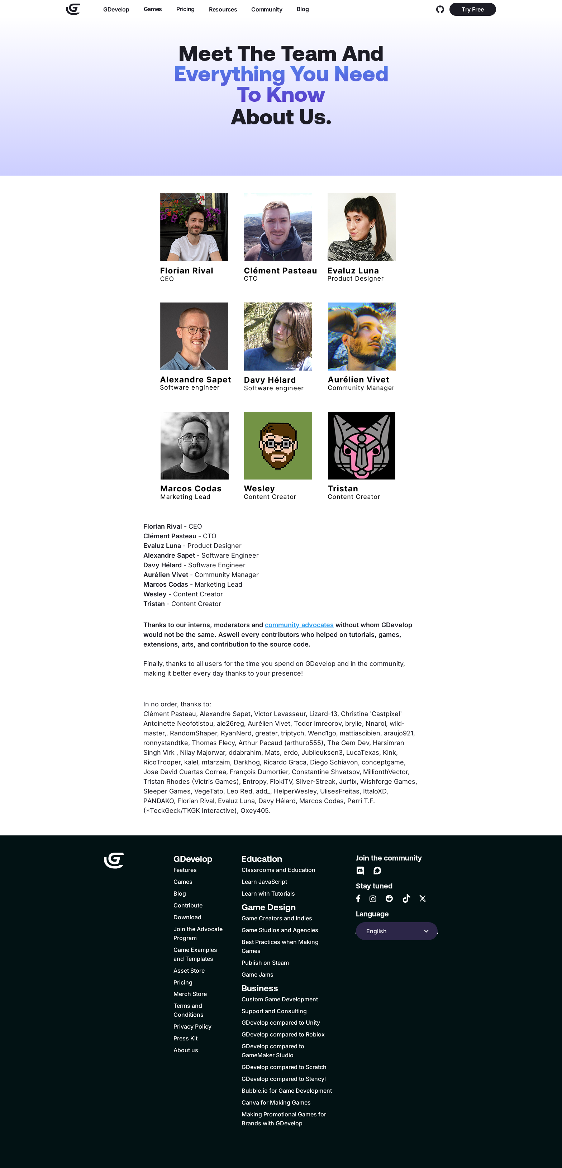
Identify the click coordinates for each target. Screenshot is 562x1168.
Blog (303, 9)
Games (153, 9)
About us (185, 1050)
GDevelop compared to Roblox (283, 1034)
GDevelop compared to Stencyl (284, 1078)
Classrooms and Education (278, 869)
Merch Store (190, 993)
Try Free (473, 9)
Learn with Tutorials (268, 893)
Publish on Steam (265, 962)
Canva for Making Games (276, 1102)
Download (187, 917)
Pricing (185, 9)
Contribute (188, 905)
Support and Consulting (274, 1011)
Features (185, 869)
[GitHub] (440, 9)
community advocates (299, 625)
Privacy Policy (192, 1026)
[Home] (73, 9)
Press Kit (185, 1038)
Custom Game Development (280, 999)
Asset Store (189, 970)
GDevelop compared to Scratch (284, 1067)
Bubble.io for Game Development (287, 1090)
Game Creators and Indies (277, 918)
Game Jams (257, 974)
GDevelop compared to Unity (281, 1022)
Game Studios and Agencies (280, 930)
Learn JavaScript (264, 881)
